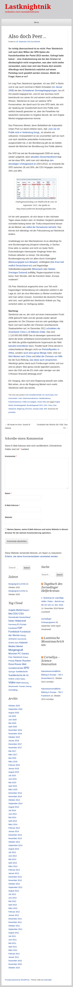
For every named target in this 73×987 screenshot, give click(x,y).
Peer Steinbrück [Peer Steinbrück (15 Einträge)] (15, 657)
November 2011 (15, 922)
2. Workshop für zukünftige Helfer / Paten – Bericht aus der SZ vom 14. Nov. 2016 (52, 601)
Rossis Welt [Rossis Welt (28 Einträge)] (20, 664)
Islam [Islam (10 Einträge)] (17, 643)
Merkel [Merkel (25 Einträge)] (19, 646)
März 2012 (12, 908)
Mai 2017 (12, 751)
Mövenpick (37, 269)
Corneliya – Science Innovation (50, 661)
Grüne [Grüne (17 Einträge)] (11, 643)
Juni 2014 (12, 814)
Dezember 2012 (15, 877)
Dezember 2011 (15, 919)
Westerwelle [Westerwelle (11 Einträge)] (13, 686)
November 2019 (15, 734)
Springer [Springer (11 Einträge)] (11, 672)
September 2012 (15, 887)
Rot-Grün (28, 409)
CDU (45, 405)
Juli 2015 (12, 775)
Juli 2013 (12, 852)
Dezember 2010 (15, 961)
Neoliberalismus (45, 398)
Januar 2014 (13, 831)
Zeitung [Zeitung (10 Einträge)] (28, 686)
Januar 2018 (13, 741)
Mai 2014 (12, 817)
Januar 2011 (13, 957)
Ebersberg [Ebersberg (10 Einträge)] (12, 624)
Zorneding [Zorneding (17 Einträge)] (12, 690)
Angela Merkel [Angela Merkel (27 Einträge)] (15, 610)
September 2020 (15, 709)
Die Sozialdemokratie (34, 395)
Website (8, 517)
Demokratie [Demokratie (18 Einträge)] (13, 617)
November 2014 (15, 796)
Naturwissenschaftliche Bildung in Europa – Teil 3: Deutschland (52, 674)
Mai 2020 (12, 723)
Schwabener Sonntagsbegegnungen (39, 90)
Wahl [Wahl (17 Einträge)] (18, 683)
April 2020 (12, 727)
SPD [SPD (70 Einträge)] (26, 667)
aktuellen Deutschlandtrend (43, 157)
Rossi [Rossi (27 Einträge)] (11, 664)
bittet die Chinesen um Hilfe (49, 356)
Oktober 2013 (14, 842)
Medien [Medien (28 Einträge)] (12, 646)
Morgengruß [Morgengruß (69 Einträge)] (15, 649)
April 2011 (12, 947)
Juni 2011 (12, 940)
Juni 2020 (12, 720)
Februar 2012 (14, 912)
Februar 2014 (14, 828)
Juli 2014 (12, 810)
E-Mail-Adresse (12, 505)
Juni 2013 (12, 856)
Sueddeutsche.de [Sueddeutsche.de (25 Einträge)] (16, 675)
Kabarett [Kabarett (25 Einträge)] (23, 642)
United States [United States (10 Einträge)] (20, 679)
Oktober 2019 (14, 737)
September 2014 (15, 803)
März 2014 (12, 824)
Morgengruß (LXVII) (16, 591)
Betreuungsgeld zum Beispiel (23, 262)
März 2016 (12, 761)
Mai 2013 (12, 859)
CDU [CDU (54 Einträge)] (15, 613)
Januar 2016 (13, 768)
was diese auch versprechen (43, 360)
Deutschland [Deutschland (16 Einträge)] (24, 617)
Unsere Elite (41, 402)
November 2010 (15, 964)
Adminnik (36, 42)
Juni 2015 (12, 779)
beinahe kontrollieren (18, 346)
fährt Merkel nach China (19, 356)
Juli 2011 (12, 936)
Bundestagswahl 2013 (35, 405)
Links (20, 398)
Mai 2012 (12, 901)
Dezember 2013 (15, 835)
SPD (45, 409)
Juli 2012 (12, 894)
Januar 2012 (13, 915)
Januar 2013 (13, 873)
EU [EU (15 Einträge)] (18, 624)
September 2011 (15, 929)
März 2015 (12, 789)
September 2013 (15, 845)
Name (8, 493)
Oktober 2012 (14, 884)
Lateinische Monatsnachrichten (52, 641)
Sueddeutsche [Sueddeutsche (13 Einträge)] (22, 671)
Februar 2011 (14, 954)
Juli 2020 (12, 716)
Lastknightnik (28, 6)
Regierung (20, 409)
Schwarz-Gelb (38, 409)
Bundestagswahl (20, 405)
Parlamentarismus (15, 402)
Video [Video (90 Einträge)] (12, 682)
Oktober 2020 (14, 706)
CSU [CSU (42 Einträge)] (21, 613)
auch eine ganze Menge (35, 353)
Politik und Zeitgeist (29, 402)
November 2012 (15, 880)
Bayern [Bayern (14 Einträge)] (26, 610)
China (50, 405)
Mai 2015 (12, 782)
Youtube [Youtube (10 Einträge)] (22, 686)
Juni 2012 (12, 898)
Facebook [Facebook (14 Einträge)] (12, 628)
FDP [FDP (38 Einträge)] (19, 628)
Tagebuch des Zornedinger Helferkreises (51, 587)
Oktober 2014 (14, 800)
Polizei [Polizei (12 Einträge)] (25, 657)
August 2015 (13, 772)
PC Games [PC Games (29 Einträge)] (23, 653)
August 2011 (13, 933)
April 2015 (12, 786)
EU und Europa (48, 395)
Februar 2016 (14, 765)
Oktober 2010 (14, 968)
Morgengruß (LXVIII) (17, 584)
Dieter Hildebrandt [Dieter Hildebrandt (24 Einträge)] (17, 621)
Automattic (47, 980)
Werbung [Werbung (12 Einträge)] (25, 683)
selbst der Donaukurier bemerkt (41, 227)
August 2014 (13, 807)
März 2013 (12, 866)
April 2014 (12, 821)
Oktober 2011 (14, 926)
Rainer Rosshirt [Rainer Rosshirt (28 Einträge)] (23, 660)
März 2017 (12, 754)
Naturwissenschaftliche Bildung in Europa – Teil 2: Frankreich (52, 692)
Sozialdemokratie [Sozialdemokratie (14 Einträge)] (15, 668)
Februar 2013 (14, 870)
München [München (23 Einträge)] (12, 653)
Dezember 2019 (15, 730)
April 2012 (12, 905)
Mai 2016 (12, 758)
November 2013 (15, 838)
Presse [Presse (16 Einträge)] (11, 661)
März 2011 (12, 950)
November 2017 (15, 747)
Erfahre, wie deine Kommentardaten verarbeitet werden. (31, 556)
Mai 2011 (12, 943)
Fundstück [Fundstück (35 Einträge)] (13, 631)
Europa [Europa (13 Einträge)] (23, 624)
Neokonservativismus (30, 398)
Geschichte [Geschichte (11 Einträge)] (21, 639)
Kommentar (11, 456)
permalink (11, 412)
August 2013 (13, 849)
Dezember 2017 (15, 744)
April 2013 (12, 863)
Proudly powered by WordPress (17, 980)
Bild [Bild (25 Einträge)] (10, 613)
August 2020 (13, 713)
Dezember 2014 (15, 793)
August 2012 (13, 891)
